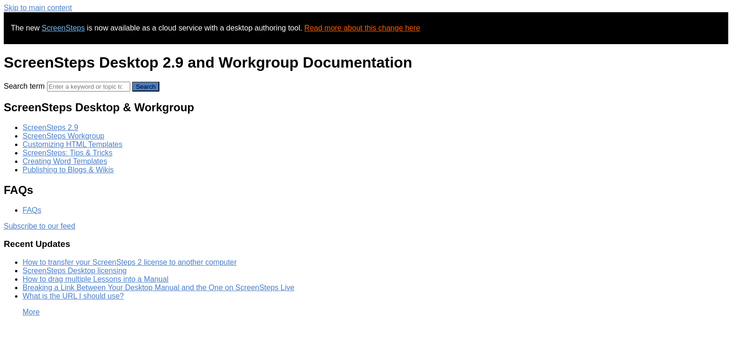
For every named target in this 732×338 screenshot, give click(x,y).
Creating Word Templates (65, 161)
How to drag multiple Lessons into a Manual (95, 279)
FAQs (32, 210)
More (31, 312)
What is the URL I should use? (73, 296)
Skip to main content (38, 8)
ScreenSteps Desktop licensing (74, 271)
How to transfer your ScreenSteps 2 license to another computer (129, 262)
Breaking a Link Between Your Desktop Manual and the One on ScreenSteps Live (158, 288)
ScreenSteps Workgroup (63, 136)
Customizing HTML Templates (73, 144)
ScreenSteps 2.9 (50, 127)
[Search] (88, 87)
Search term (24, 86)
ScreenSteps (63, 28)
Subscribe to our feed (39, 226)
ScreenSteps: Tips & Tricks (67, 153)
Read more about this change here (362, 28)
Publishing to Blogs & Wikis (68, 170)
